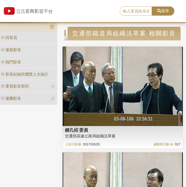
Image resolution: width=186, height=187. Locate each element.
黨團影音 (11, 98)
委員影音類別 (15, 86)
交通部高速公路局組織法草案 (90, 136)
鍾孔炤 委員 (76, 130)
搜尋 (163, 11)
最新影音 (11, 50)
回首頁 (9, 37)
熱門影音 (11, 62)
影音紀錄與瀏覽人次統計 (24, 74)
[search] (136, 11)
